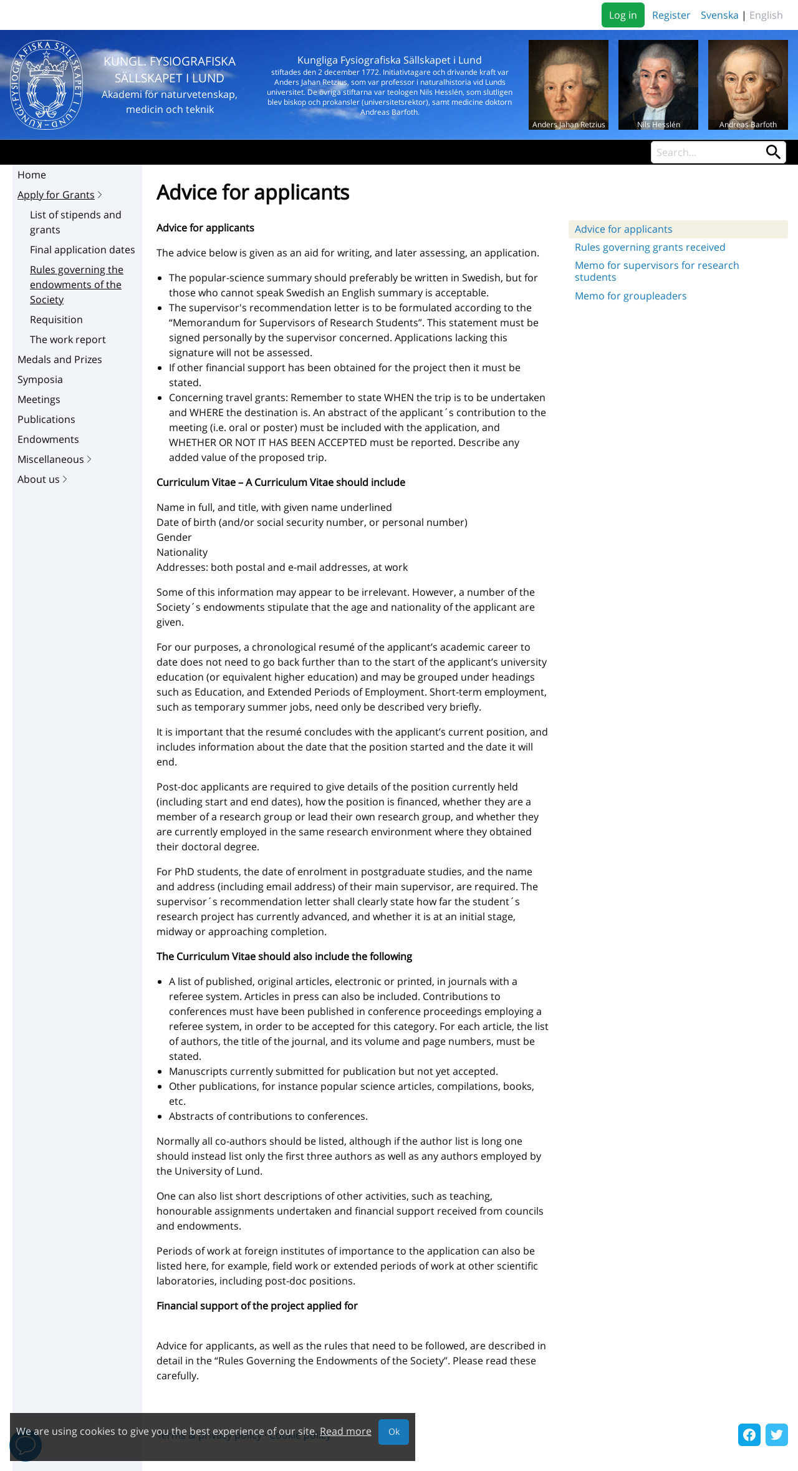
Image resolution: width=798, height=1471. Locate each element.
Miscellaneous (55, 459)
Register (671, 15)
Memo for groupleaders (631, 296)
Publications (46, 419)
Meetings (38, 399)
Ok (394, 1431)
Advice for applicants (624, 229)
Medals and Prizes (59, 359)
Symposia (40, 379)
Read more (346, 1431)
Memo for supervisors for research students (657, 271)
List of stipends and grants (76, 222)
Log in (623, 15)
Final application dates (82, 249)
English (766, 15)
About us (43, 479)
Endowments (48, 439)
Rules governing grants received (650, 247)
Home (31, 175)
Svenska (720, 15)
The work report (68, 339)
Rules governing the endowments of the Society (76, 284)
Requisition (56, 319)
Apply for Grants (61, 194)
